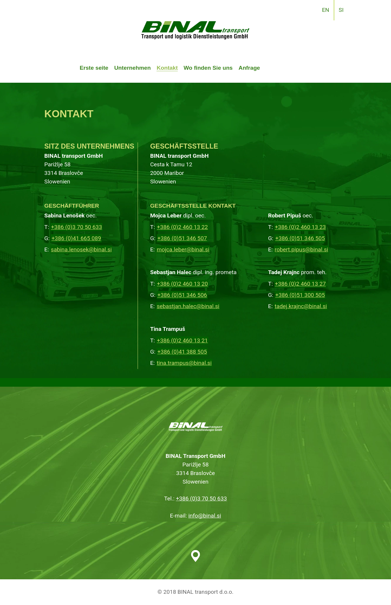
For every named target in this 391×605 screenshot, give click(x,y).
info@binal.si (204, 515)
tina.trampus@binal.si (184, 363)
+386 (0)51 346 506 (182, 295)
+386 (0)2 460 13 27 (300, 283)
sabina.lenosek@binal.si (81, 249)
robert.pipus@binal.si (301, 249)
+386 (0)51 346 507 (182, 238)
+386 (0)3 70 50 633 (76, 227)
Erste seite (94, 68)
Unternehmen (132, 68)
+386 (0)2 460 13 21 (182, 340)
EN (325, 9)
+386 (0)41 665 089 (76, 238)
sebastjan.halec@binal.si (188, 306)
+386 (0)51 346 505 (300, 238)
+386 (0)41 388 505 (182, 351)
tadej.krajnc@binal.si (301, 306)
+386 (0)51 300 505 (300, 295)
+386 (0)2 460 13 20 (182, 283)
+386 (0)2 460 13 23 (300, 227)
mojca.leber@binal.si (183, 249)
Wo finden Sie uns (208, 68)
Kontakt (167, 68)
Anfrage (249, 68)
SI (341, 9)
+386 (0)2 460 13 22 (182, 227)
